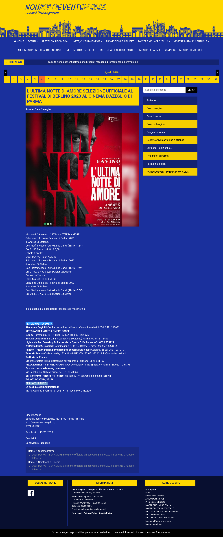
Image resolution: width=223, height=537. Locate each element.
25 (174, 79)
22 (153, 79)
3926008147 (86, 506)
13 (90, 79)
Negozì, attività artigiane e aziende (165, 140)
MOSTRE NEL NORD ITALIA (158, 505)
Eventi (148, 492)
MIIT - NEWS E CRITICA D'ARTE (159, 517)
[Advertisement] (155, 12)
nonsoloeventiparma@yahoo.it (86, 492)
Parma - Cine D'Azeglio (38, 109)
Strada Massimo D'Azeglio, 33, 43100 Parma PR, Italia (55, 418)
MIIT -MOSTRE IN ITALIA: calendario (162, 511)
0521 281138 (33, 426)
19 (132, 79)
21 (146, 79)
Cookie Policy (105, 513)
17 (118, 79)
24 (167, 79)
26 (180, 79)
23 (160, 79)
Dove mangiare (155, 108)
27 (187, 79)
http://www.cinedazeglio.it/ (40, 422)
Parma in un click (156, 163)
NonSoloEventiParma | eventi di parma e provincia (67, 8)
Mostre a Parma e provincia (157, 50)
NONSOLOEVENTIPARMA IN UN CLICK (167, 171)
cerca (191, 89)
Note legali (77, 513)
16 (111, 79)
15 (104, 79)
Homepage (150, 489)
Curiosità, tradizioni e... (159, 147)
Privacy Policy (90, 513)
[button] (33, 41)
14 (97, 79)
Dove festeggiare (156, 124)
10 (69, 79)
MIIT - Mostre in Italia (155, 514)
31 (215, 79)
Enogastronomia (156, 132)
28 (194, 79)
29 (201, 79)
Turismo (151, 100)
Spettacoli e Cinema (154, 495)
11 (76, 79)
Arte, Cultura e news (154, 498)
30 (208, 79)
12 (83, 79)
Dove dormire (153, 116)
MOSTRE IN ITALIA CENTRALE (159, 508)
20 (139, 79)
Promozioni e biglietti (120, 41)
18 (125, 79)
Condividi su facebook (38, 442)
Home (19, 41)
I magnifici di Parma (158, 155)
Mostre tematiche (153, 524)
